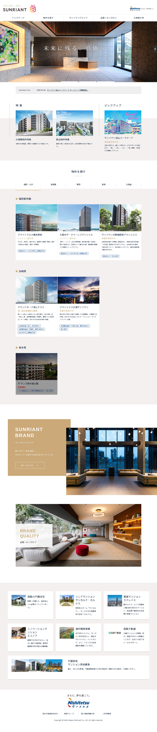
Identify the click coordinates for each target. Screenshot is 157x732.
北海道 (128, 191)
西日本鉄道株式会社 (50, 720)
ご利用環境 (107, 720)
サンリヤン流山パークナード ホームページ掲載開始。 (68, 97)
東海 (103, 191)
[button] (51, 88)
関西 (78, 191)
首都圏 (53, 191)
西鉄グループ (69, 720)
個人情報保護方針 (88, 720)
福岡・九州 (28, 191)
